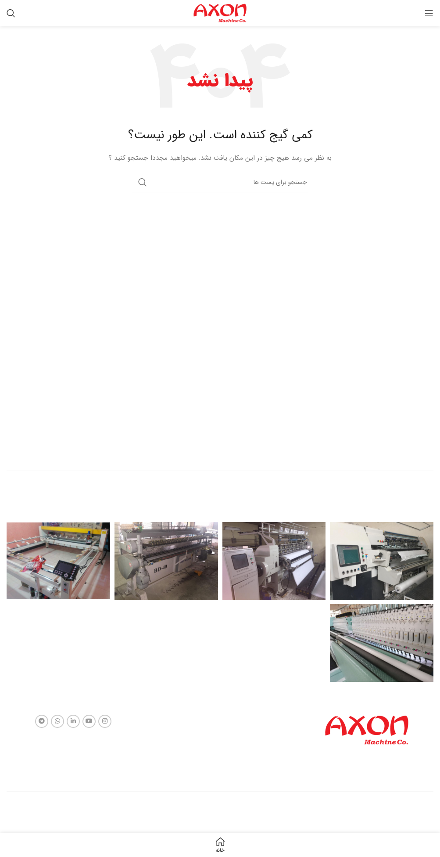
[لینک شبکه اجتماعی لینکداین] (73, 721)
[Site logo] (220, 13)
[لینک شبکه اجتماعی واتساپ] (57, 721)
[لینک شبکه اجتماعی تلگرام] (41, 721)
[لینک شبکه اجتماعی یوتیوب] (89, 721)
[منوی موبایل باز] (429, 13)
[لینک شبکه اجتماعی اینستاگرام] (104, 721)
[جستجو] (11, 13)
